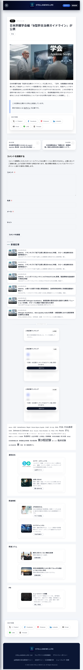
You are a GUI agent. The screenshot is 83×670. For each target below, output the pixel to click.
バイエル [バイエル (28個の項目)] (48, 433)
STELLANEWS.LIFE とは (24, 655)
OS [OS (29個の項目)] (49, 430)
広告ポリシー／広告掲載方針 (44, 660)
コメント (11, 172)
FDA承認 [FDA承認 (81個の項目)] (68, 427)
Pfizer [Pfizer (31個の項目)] (53, 430)
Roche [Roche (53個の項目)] (61, 430)
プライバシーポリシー (60, 655)
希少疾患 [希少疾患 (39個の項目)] (63, 436)
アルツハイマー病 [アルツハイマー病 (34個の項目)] (23, 433)
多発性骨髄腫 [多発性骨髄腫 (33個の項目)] (56, 436)
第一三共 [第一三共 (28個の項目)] (54, 440)
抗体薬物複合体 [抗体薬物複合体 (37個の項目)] (13, 441)
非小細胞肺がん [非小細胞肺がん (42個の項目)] (29, 445)
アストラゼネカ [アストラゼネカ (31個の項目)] (13, 433)
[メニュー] (6, 5)
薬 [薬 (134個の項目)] (18, 444)
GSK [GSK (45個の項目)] (10, 430)
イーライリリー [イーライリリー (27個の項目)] (33, 433)
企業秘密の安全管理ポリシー (23, 660)
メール (10, 211)
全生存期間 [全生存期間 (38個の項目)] (34, 436)
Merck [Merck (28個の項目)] (31, 430)
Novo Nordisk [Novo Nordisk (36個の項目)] (43, 430)
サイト (9, 222)
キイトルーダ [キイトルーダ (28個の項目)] (41, 433)
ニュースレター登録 (62, 660)
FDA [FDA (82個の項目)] (61, 427)
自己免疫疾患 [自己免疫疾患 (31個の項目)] (12, 445)
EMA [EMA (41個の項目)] (56, 427)
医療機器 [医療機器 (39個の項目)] (48, 436)
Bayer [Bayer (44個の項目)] (29, 427)
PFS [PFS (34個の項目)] (57, 430)
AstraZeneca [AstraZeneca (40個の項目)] (21, 427)
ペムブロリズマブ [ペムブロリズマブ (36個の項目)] (56, 433)
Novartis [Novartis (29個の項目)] (36, 430)
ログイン (66, 5)
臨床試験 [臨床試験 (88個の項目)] (62, 440)
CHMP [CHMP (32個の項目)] (47, 427)
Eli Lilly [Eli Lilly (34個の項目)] (52, 427)
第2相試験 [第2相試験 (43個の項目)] (33, 441)
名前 (9, 200)
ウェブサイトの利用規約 (43, 655)
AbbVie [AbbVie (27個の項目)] (10, 427)
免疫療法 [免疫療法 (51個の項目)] (27, 436)
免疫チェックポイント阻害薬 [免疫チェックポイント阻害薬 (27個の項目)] (16, 436)
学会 (12, 20)
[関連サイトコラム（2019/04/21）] (41, 556)
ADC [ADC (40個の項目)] (14, 427)
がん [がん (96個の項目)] (67, 430)
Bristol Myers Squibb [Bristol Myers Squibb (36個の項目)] (38, 427)
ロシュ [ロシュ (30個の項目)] (64, 433)
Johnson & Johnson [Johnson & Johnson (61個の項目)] (21, 431)
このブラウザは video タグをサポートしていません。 (26, 597)
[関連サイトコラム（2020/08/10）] (41, 572)
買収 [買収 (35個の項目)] (21, 445)
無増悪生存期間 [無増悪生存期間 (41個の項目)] (24, 441)
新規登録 (74, 5)
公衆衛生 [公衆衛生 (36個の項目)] (42, 436)
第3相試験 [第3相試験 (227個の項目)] (44, 440)
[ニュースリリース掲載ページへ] (41, 599)
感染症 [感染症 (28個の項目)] (68, 436)
